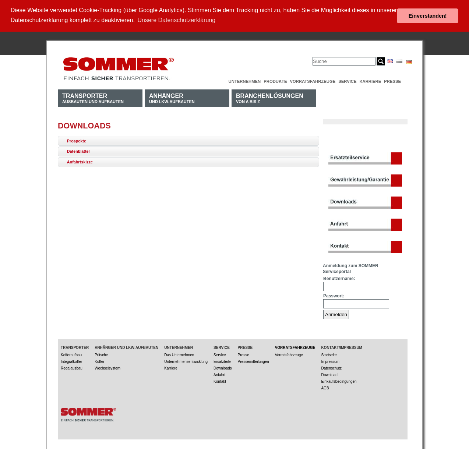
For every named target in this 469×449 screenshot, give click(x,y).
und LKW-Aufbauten (172, 98)
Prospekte (76, 141)
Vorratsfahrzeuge (312, 81)
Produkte (275, 81)
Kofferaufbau (71, 355)
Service (347, 81)
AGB (325, 388)
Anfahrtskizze (80, 162)
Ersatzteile (222, 362)
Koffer (100, 362)
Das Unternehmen (179, 355)
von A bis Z (269, 98)
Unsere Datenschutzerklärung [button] (177, 20)
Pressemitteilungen (253, 362)
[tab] (188, 141)
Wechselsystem (107, 368)
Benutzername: (339, 278)
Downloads (223, 368)
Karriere (370, 81)
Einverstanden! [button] (428, 16)
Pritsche (101, 355)
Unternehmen (245, 81)
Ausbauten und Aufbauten (93, 98)
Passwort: (333, 295)
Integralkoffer (71, 362)
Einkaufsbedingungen (338, 381)
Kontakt (220, 381)
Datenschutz (331, 368)
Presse (392, 81)
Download (329, 375)
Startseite (328, 355)
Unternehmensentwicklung (186, 362)
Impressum (330, 362)
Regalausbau (71, 368)
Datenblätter (78, 151)
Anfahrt (219, 375)
